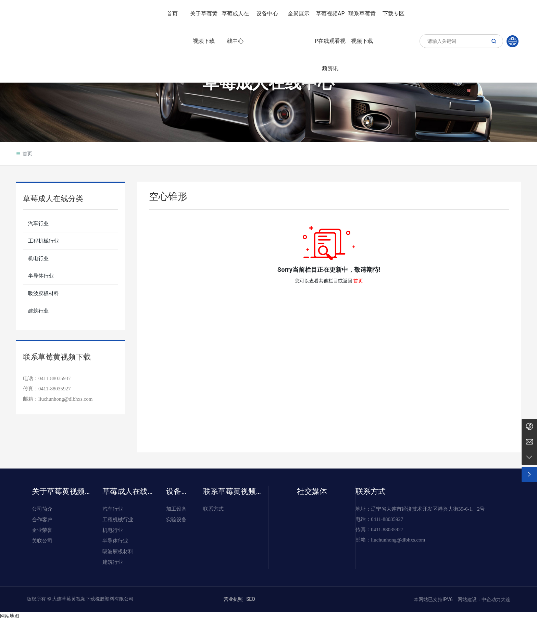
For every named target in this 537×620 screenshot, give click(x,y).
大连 (505, 599)
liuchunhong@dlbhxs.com (398, 540)
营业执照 (233, 599)
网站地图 (9, 616)
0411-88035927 (54, 388)
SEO (250, 599)
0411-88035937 (54, 378)
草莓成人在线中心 (268, 83)
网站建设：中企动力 (478, 599)
